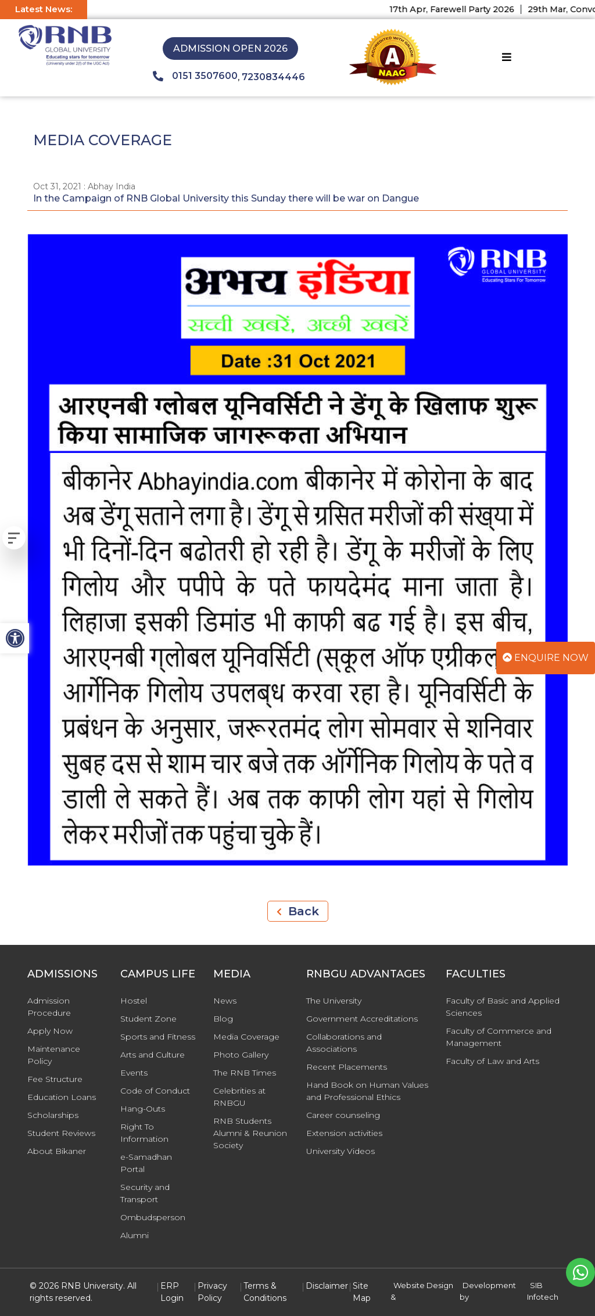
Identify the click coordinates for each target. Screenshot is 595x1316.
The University (333, 1000)
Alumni (134, 1235)
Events (134, 1072)
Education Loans (61, 1097)
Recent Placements (346, 1067)
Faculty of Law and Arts (492, 1061)
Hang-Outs (142, 1108)
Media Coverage (246, 1036)
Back (298, 911)
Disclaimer (327, 1286)
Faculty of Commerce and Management (498, 1037)
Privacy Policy (212, 1292)
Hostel (133, 1000)
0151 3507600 (195, 76)
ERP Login (172, 1292)
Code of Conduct (155, 1090)
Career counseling (343, 1115)
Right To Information (144, 1132)
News (224, 1000)
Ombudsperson (152, 1217)
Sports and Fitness (157, 1036)
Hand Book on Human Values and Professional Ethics (367, 1091)
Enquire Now (546, 657)
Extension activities (344, 1133)
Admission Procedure (49, 1006)
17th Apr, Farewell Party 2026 (460, 9)
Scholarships (52, 1115)
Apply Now (50, 1031)
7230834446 (273, 76)
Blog (223, 1018)
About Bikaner (56, 1151)
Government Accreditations (362, 1018)
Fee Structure (55, 1079)
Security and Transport (145, 1193)
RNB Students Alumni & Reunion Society (250, 1133)
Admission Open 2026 (230, 48)
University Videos (340, 1151)
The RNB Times (244, 1072)
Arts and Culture (152, 1054)
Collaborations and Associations (344, 1042)
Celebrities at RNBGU (239, 1096)
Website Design (423, 1285)
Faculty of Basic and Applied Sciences (503, 1006)
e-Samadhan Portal (146, 1163)
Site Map (362, 1292)
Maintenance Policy (53, 1055)
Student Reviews (61, 1133)
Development (489, 1285)
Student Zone (148, 1018)
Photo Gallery (240, 1054)
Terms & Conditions (264, 1292)
